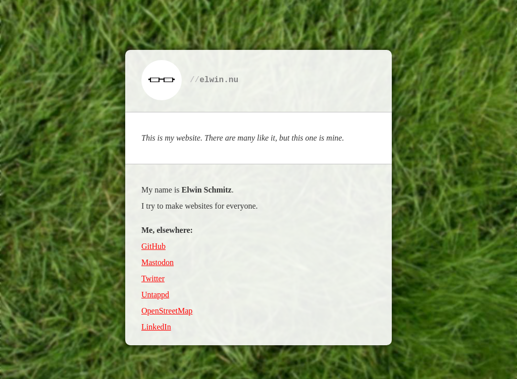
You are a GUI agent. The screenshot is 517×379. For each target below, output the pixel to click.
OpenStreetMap (166, 310)
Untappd (155, 294)
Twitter (153, 278)
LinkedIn (156, 326)
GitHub (153, 245)
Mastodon (157, 262)
